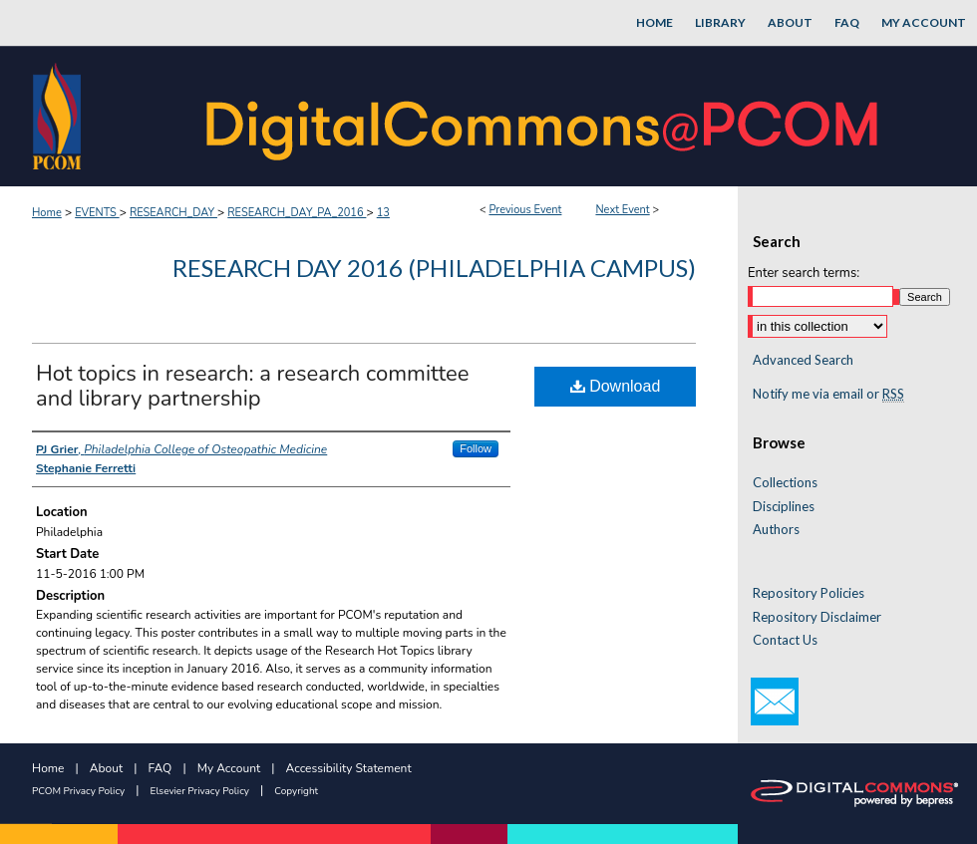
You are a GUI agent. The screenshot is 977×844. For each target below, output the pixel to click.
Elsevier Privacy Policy (200, 791)
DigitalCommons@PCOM (544, 116)
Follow (475, 448)
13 (383, 212)
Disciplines (783, 506)
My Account (229, 768)
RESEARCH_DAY (173, 212)
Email (775, 701)
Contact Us (785, 640)
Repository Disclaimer (817, 617)
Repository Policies (808, 593)
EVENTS (97, 212)
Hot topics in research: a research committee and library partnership (252, 386)
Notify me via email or (828, 395)
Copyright (296, 791)
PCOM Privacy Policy (78, 791)
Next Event (622, 209)
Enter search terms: (803, 273)
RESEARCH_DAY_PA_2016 (296, 212)
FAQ (160, 768)
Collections (785, 482)
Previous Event (524, 209)
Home (47, 212)
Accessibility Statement (349, 768)
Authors (776, 529)
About (106, 768)
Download (615, 386)
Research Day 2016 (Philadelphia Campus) (434, 267)
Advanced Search (803, 360)
